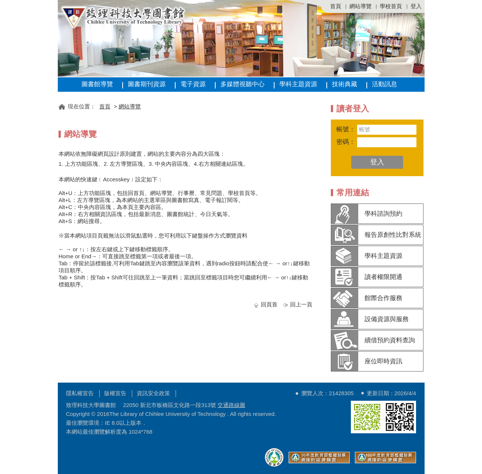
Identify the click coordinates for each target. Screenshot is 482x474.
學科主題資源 (298, 84)
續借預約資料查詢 (390, 340)
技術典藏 (344, 84)
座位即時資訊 (383, 361)
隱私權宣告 (80, 393)
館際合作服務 (383, 298)
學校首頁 (391, 6)
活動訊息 (384, 84)
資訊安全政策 (153, 393)
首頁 (335, 6)
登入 (416, 6)
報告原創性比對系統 (393, 234)
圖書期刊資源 (147, 84)
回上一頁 (301, 304)
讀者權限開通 (383, 276)
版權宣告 (115, 393)
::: (61, 95)
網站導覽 (360, 6)
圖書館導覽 (97, 84)
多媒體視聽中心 (242, 84)
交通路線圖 (231, 405)
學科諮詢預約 (383, 213)
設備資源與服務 (387, 319)
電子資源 (193, 84)
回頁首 (269, 304)
